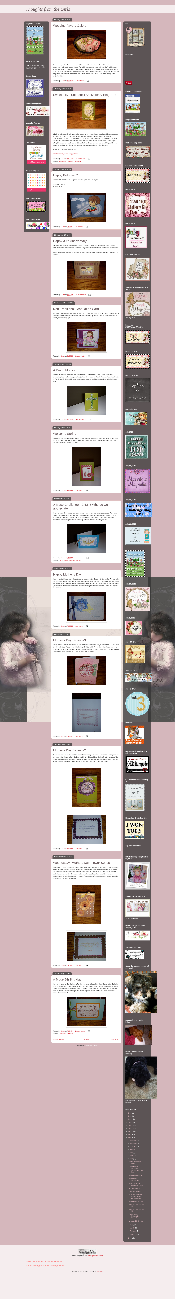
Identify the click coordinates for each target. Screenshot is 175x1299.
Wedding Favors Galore (69, 25)
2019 (130, 1113)
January (133, 1234)
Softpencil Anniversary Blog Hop (70, 161)
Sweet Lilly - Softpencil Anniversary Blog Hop (84, 95)
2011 (130, 1134)
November (134, 1143)
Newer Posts (58, 1039)
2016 (130, 1119)
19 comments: (81, 158)
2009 (130, 1238)
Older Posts (114, 1039)
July (131, 1152)
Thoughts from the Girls (48, 9)
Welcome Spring (64, 433)
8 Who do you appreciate (73, 560)
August (132, 1149)
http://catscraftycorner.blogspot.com (65, 154)
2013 (130, 1128)
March (132, 1228)
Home (86, 1039)
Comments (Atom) (91, 1046)
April (131, 1225)
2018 (130, 1116)
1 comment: (80, 81)
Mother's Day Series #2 (69, 750)
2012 (130, 1131)
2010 (130, 1137)
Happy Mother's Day (67, 574)
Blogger (99, 1271)
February (133, 1231)
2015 (130, 1122)
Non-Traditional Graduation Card (76, 309)
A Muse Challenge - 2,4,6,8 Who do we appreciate (136, 1196)
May (131, 1159)
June (132, 1156)
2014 (130, 1125)
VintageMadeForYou (95, 1256)
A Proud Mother (64, 370)
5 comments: (79, 558)
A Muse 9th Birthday (67, 979)
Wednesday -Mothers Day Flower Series (81, 863)
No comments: (80, 295)
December (134, 1140)
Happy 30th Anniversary (70, 241)
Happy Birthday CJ (66, 175)
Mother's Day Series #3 (69, 640)
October (133, 1146)
